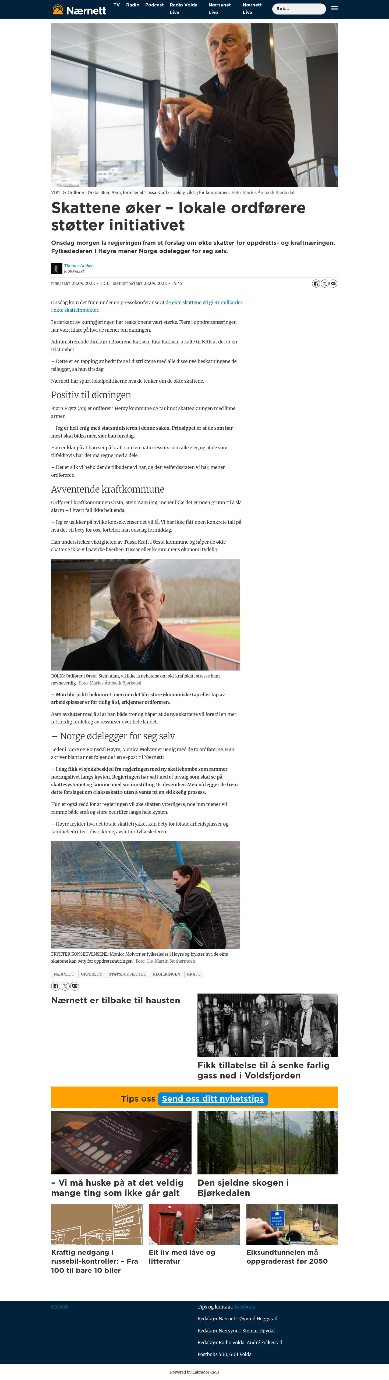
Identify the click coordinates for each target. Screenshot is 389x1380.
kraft (193, 974)
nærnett (64, 974)
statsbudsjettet (127, 974)
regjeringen (166, 974)
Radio (132, 5)
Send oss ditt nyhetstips (213, 1099)
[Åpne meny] (334, 9)
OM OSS (60, 1307)
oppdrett (91, 974)
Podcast (154, 5)
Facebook (244, 1307)
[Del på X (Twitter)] (325, 283)
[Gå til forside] (79, 9)
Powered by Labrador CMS (194, 1372)
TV (117, 5)
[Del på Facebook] (316, 283)
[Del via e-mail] (333, 283)
